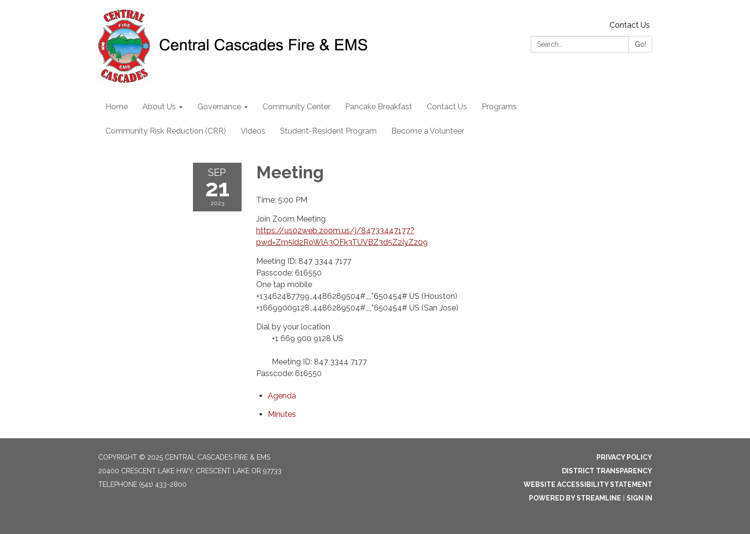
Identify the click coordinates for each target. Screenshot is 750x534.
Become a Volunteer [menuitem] (427, 131)
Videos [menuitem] (253, 131)
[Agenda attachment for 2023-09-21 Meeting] (282, 395)
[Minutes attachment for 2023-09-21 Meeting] (282, 414)
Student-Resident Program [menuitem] (328, 131)
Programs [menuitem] (499, 106)
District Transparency (607, 471)
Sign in (639, 498)
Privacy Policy (624, 457)
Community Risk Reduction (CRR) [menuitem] (165, 131)
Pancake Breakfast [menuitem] (378, 106)
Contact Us (630, 25)
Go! (640, 44)
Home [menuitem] (116, 106)
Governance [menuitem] (219, 106)
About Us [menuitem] (159, 106)
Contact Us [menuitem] (447, 106)
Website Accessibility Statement (587, 484)
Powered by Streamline (575, 498)
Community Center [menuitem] (296, 106)
